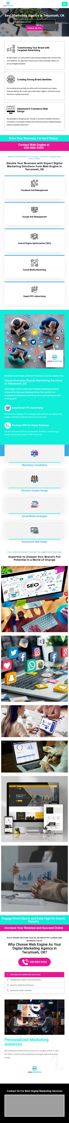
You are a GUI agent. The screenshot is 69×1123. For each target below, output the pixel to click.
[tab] (34, 974)
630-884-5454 (34, 147)
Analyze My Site (34, 28)
